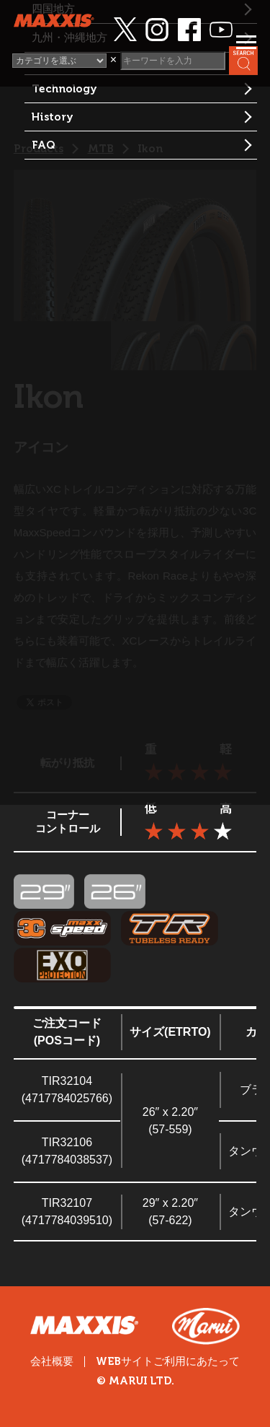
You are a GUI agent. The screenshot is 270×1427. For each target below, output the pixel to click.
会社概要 (51, 1361)
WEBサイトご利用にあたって (168, 1361)
